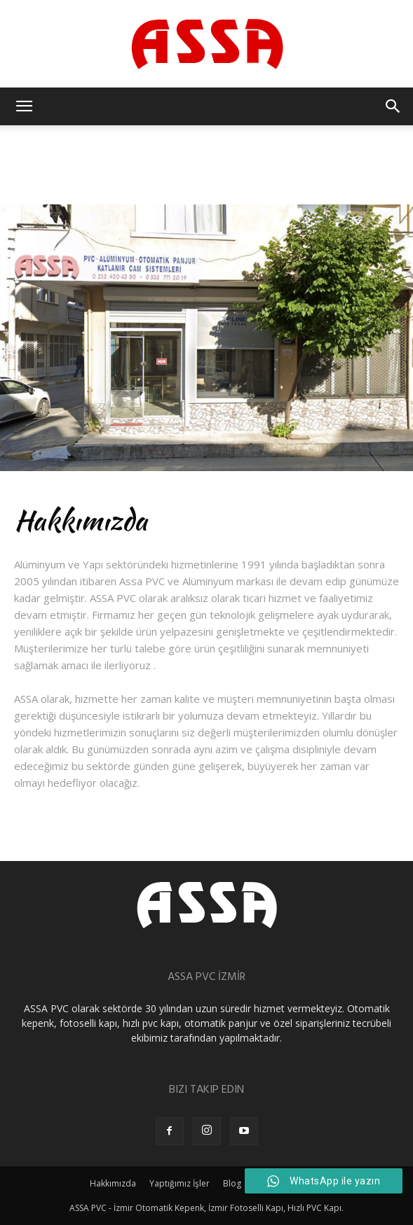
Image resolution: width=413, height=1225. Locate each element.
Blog (232, 1183)
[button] (23, 106)
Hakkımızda (113, 1183)
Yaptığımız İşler (179, 1183)
